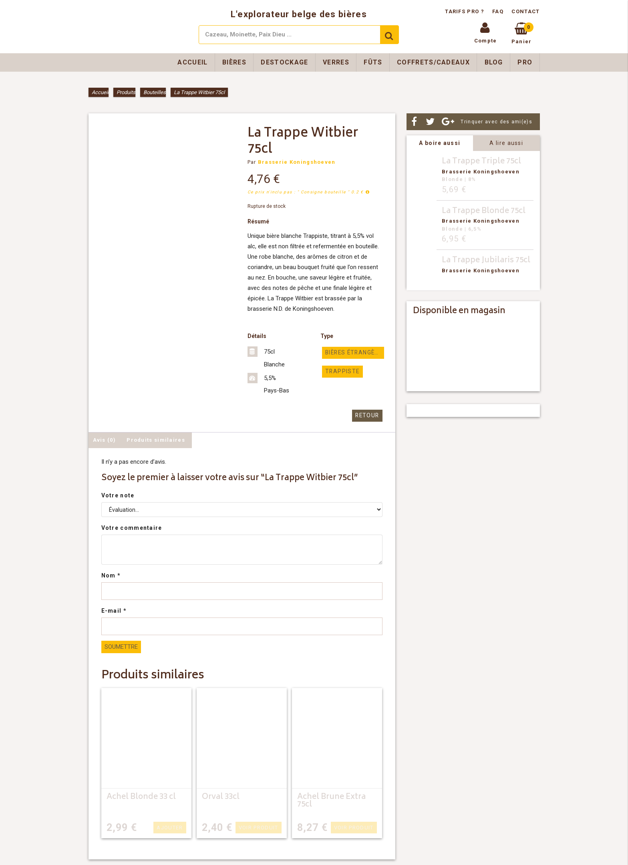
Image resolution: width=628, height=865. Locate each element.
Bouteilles (154, 92)
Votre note (118, 495)
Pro (524, 62)
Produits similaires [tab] (156, 440)
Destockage (284, 62)
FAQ (497, 11)
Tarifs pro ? (465, 11)
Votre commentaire (131, 527)
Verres (336, 62)
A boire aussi (439, 143)
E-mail (114, 610)
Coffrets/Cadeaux (433, 62)
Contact (525, 11)
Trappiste (340, 371)
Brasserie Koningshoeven (297, 162)
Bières (234, 62)
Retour (368, 415)
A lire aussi (506, 143)
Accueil (192, 62)
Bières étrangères (354, 353)
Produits (126, 92)
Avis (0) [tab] (104, 440)
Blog (494, 62)
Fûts (373, 62)
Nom (111, 575)
